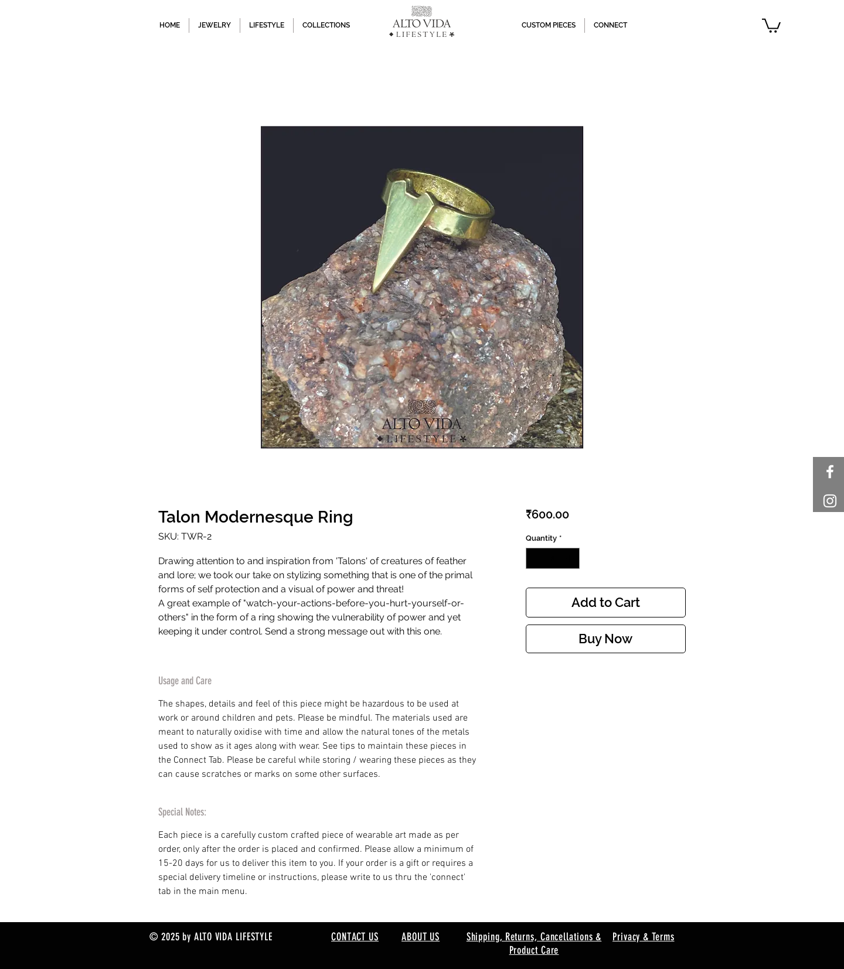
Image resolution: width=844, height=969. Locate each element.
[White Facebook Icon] (830, 471)
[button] (771, 25)
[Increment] (571, 558)
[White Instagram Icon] (830, 501)
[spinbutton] (552, 558)
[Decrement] (535, 558)
